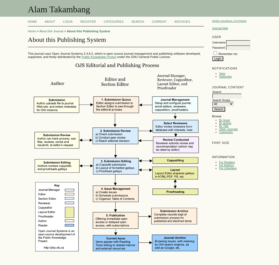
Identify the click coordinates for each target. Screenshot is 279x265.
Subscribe (225, 76)
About (50, 21)
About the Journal (51, 31)
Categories (226, 132)
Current (159, 21)
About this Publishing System (88, 31)
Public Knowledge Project (99, 57)
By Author (225, 123)
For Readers (227, 162)
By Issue (224, 120)
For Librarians (228, 168)
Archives (182, 21)
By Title (223, 126)
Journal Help (220, 28)
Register (88, 21)
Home (32, 21)
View (222, 73)
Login (68, 21)
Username (218, 42)
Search (137, 21)
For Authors (226, 165)
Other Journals (228, 129)
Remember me (228, 54)
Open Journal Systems (229, 20)
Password (218, 47)
